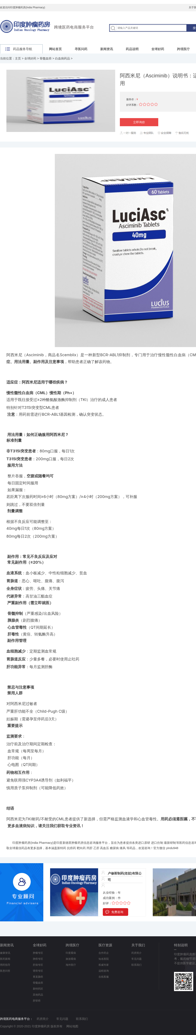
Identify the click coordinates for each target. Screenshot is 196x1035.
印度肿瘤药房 (21, 842)
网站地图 (72, 1026)
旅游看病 (71, 958)
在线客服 (104, 976)
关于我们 (138, 945)
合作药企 (104, 952)
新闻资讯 (106, 49)
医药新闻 (5, 958)
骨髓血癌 (46, 58)
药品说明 (132, 49)
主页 (18, 58)
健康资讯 (5, 952)
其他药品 (38, 994)
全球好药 (157, 49)
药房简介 (136, 952)
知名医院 (104, 958)
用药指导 (5, 964)
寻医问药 (81, 49)
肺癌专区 (38, 958)
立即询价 (139, 122)
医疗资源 (105, 945)
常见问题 (136, 958)
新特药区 (38, 988)
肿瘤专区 (38, 952)
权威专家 (104, 964)
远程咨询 (104, 970)
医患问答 (5, 970)
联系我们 (136, 964)
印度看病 (71, 952)
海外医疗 (71, 964)
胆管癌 (37, 1000)
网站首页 (55, 49)
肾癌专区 (38, 970)
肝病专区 (38, 964)
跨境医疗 (72, 945)
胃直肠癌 (38, 976)
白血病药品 (62, 58)
